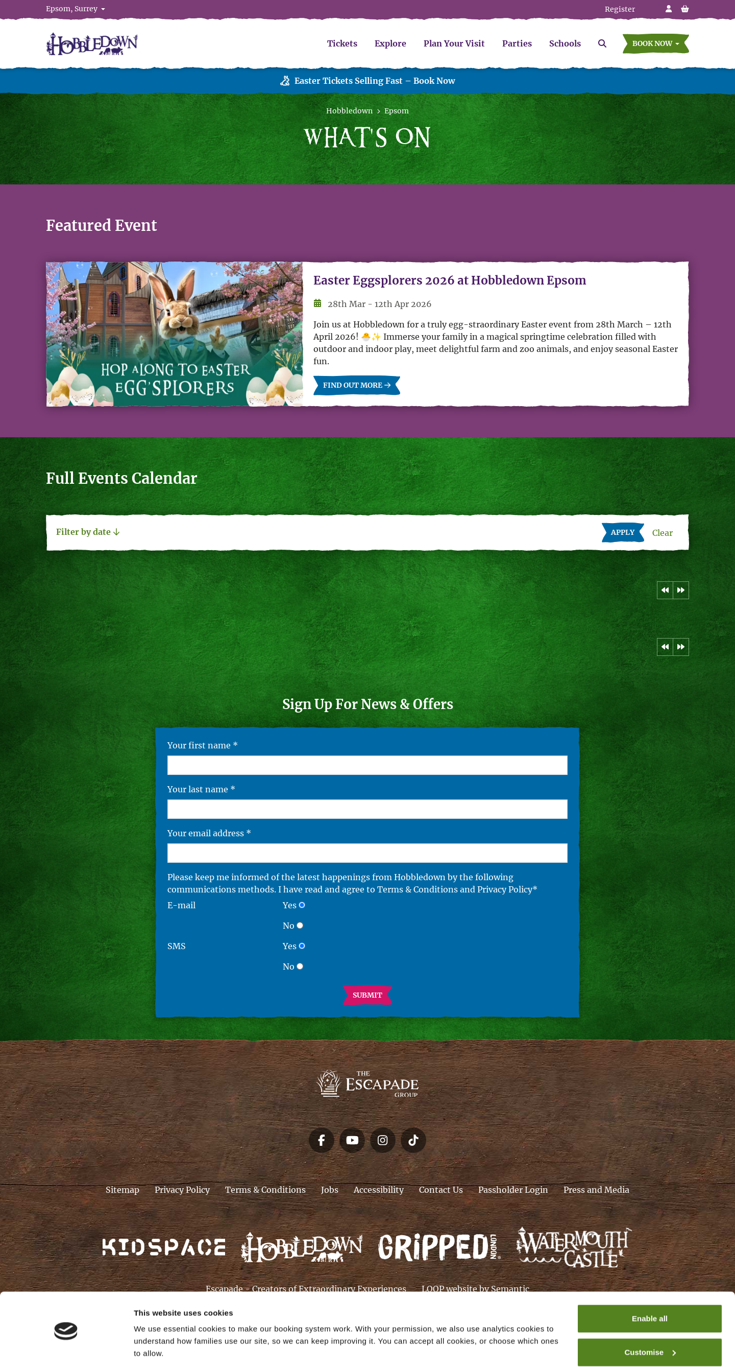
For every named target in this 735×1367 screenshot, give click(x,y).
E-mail (181, 905)
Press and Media (596, 1190)
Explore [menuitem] (390, 43)
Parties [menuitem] (517, 43)
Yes (290, 905)
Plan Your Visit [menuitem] (454, 43)
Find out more (356, 385)
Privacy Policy (182, 1190)
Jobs (329, 1190)
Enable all (650, 1284)
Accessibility (379, 1190)
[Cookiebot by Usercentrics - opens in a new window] (66, 1347)
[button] (656, 44)
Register (620, 9)
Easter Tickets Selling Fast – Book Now (367, 81)
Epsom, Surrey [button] (72, 8)
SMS (176, 946)
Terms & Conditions (265, 1190)
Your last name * (201, 789)
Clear (665, 532)
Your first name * (202, 745)
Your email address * (209, 833)
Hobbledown (349, 110)
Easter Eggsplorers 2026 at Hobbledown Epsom (449, 281)
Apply (627, 532)
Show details (157, 1346)
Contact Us (441, 1190)
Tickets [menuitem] (342, 43)
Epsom (396, 110)
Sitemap (122, 1190)
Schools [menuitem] (565, 43)
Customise (650, 1317)
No (289, 926)
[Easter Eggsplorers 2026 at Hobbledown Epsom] (174, 334)
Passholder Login (513, 1190)
